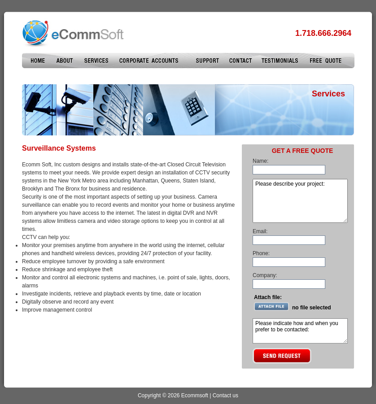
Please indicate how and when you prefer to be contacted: (300, 330)
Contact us (225, 395)
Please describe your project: (300, 201)
